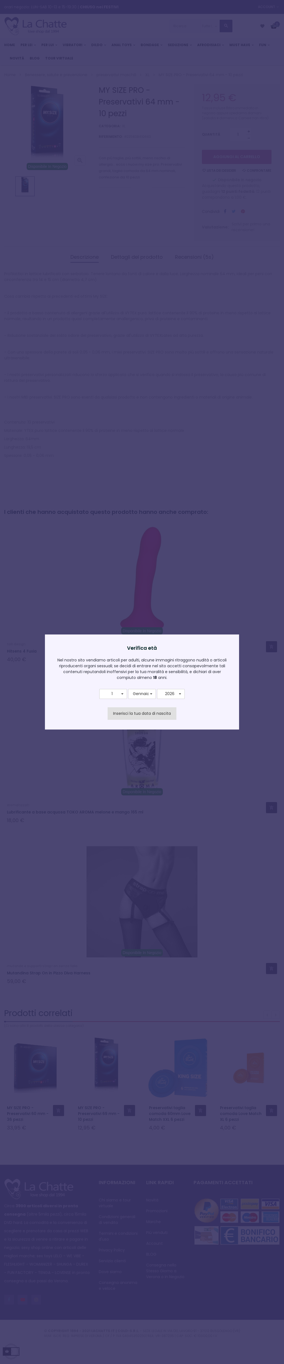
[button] (113, 694)
